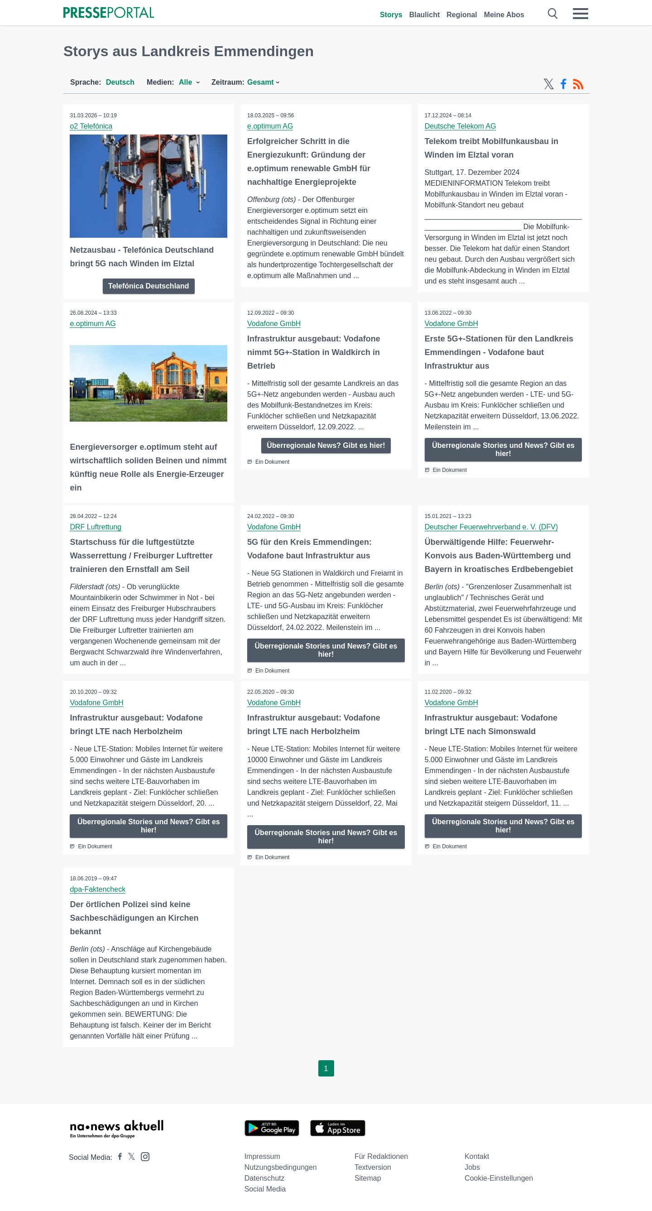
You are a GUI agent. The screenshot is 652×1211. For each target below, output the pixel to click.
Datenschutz (264, 1178)
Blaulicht (424, 15)
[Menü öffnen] (580, 13)
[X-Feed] (549, 84)
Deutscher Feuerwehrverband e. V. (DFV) (491, 526)
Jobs (472, 1167)
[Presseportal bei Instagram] (142, 1156)
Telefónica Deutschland (148, 285)
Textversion (373, 1167)
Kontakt (477, 1156)
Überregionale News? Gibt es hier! (326, 445)
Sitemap (368, 1178)
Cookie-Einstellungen (499, 1178)
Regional (461, 15)
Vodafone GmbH (274, 323)
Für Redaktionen (381, 1156)
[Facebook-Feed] (563, 84)
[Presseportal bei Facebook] (117, 1157)
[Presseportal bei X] (128, 1157)
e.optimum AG (270, 126)
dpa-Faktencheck (98, 889)
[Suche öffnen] (553, 13)
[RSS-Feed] (578, 84)
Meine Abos (504, 15)
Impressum (262, 1156)
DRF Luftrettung (96, 526)
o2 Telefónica (91, 126)
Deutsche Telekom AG (460, 126)
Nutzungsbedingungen (280, 1167)
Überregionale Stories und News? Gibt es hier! (503, 449)
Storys (391, 15)
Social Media (265, 1189)
